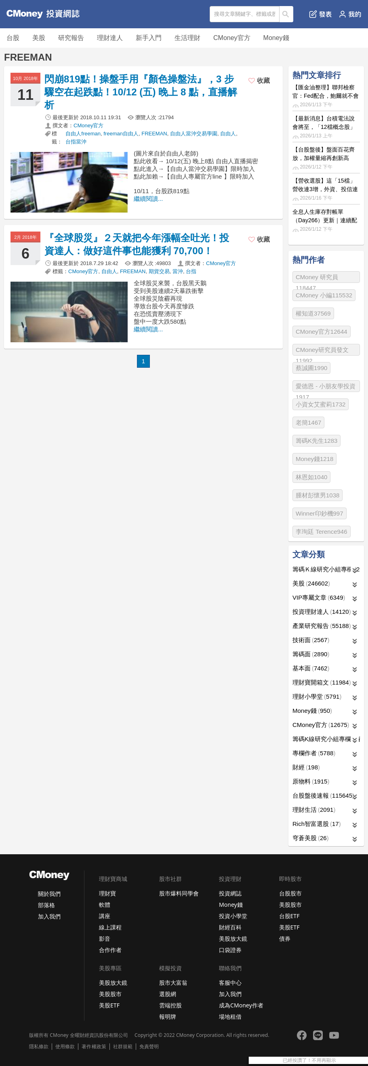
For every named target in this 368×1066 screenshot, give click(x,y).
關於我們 (49, 893)
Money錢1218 (314, 458)
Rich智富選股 (316, 823)
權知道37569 (313, 313)
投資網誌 (230, 893)
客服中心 (230, 982)
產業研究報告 (321, 625)
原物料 (310, 781)
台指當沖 (75, 142)
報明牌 (167, 1016)
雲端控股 (170, 1005)
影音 (104, 938)
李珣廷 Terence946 (321, 531)
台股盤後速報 (323, 795)
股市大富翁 (173, 982)
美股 (38, 37)
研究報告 (71, 37)
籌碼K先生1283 (316, 440)
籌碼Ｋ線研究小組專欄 (326, 569)
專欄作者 (313, 753)
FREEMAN (154, 134)
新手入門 (149, 37)
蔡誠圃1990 (311, 367)
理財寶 (107, 893)
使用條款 (65, 1046)
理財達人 (110, 37)
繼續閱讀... (148, 198)
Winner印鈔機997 (319, 513)
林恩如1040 (311, 477)
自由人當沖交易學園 (193, 134)
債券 (284, 938)
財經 (306, 767)
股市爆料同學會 (179, 893)
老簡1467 (308, 422)
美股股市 (290, 904)
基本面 (310, 668)
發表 (320, 14)
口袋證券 (230, 950)
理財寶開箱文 (321, 682)
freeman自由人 (121, 134)
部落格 (46, 905)
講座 (104, 916)
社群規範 (122, 1046)
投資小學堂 (233, 916)
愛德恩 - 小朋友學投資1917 (325, 387)
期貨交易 (159, 271)
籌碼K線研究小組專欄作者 (326, 738)
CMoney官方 (231, 37)
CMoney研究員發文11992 (322, 351)
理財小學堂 (316, 696)
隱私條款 (38, 1046)
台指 (191, 271)
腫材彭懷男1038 (317, 495)
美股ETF (289, 927)
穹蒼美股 (310, 837)
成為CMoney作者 (241, 1005)
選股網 (167, 994)
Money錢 (276, 37)
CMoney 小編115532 (324, 295)
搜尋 (287, 14)
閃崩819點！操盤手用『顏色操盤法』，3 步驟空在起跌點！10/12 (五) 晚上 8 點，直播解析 (140, 92)
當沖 (177, 271)
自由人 (228, 134)
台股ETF (289, 916)
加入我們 (49, 916)
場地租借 (230, 1016)
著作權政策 (94, 1046)
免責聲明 (149, 1046)
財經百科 (230, 927)
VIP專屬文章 (318, 597)
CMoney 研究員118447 (317, 278)
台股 (12, 37)
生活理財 (187, 37)
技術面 (310, 639)
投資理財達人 (321, 611)
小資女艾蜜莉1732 (320, 404)
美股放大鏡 (233, 938)
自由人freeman (83, 134)
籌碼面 (310, 654)
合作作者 (110, 950)
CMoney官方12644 (321, 331)
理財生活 (313, 809)
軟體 (104, 904)
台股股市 (290, 893)
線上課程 (110, 927)
